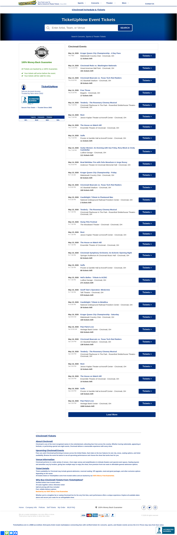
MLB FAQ (71, 507)
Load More (111, 414)
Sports (82, 3)
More (125, 3)
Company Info (31, 507)
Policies (42, 507)
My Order (61, 507)
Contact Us (149, 4)
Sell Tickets (51, 507)
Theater (111, 3)
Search (125, 28)
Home (21, 507)
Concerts (96, 3)
